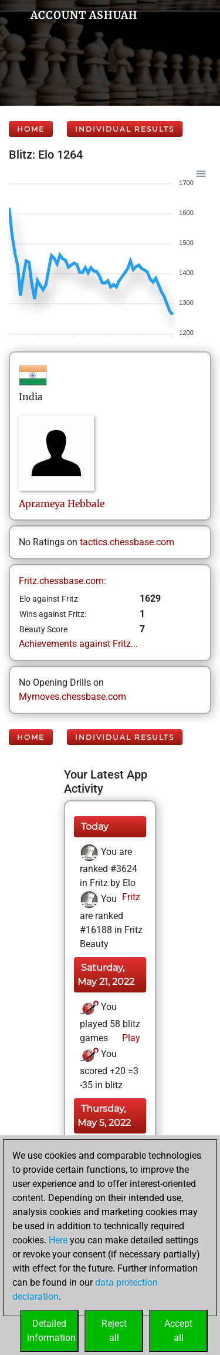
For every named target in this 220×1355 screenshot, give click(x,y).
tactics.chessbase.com (127, 542)
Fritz (130, 897)
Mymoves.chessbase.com (72, 696)
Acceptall (178, 1330)
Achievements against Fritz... (78, 643)
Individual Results (124, 129)
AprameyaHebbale (61, 503)
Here (58, 1240)
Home (31, 129)
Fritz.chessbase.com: (62, 580)
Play (130, 1038)
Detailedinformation (51, 1330)
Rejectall (114, 1330)
